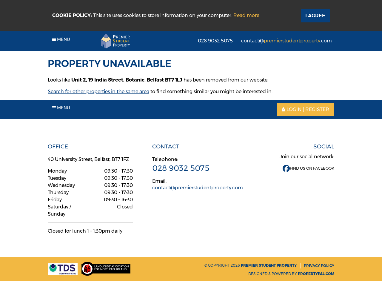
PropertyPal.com (316, 273)
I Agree (315, 16)
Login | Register (305, 109)
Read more (246, 15)
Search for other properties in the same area (98, 91)
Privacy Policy (319, 265)
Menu (61, 39)
